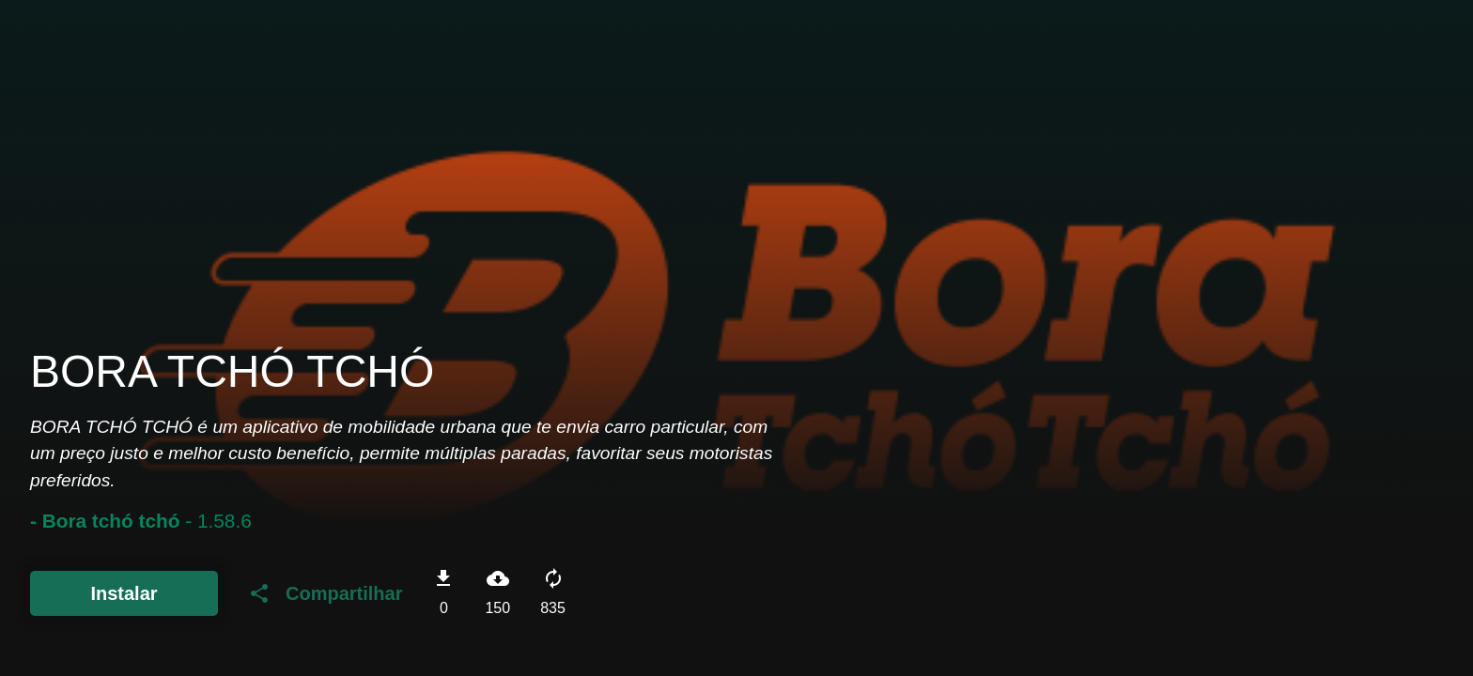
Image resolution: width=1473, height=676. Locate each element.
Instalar (123, 593)
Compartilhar (325, 593)
